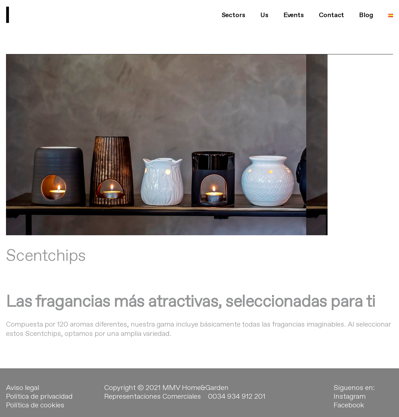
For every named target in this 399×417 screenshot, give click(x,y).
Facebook (349, 409)
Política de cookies (35, 409)
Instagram (350, 400)
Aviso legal (22, 391)
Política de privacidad (39, 400)
